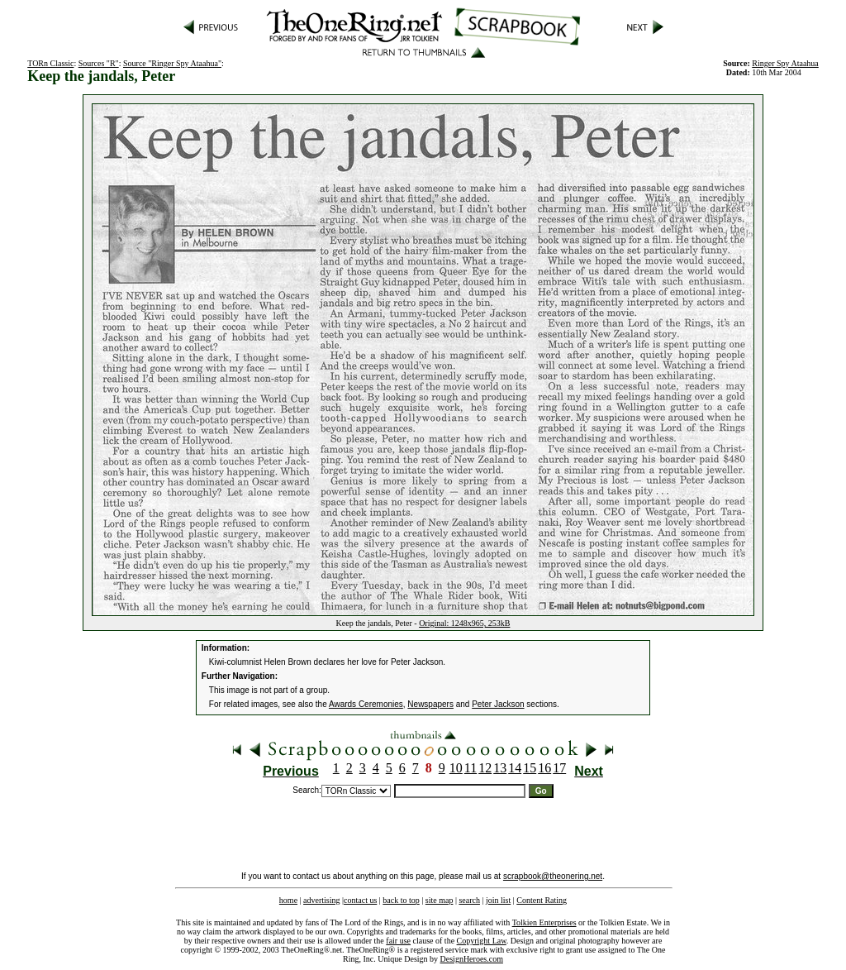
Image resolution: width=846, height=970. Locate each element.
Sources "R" (98, 63)
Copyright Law (481, 940)
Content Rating (541, 900)
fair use (398, 940)
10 (456, 768)
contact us (360, 900)
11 (470, 768)
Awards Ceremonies (366, 704)
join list (498, 900)
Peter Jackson (498, 704)
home (288, 900)
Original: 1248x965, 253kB (464, 623)
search (469, 900)
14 (514, 768)
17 (559, 768)
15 (529, 768)
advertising (321, 900)
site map (439, 900)
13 (499, 768)
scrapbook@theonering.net (552, 876)
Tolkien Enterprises (544, 922)
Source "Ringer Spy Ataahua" (172, 63)
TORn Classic (50, 63)
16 (544, 768)
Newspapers (430, 704)
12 (485, 768)
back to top (401, 900)
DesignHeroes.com (471, 958)
